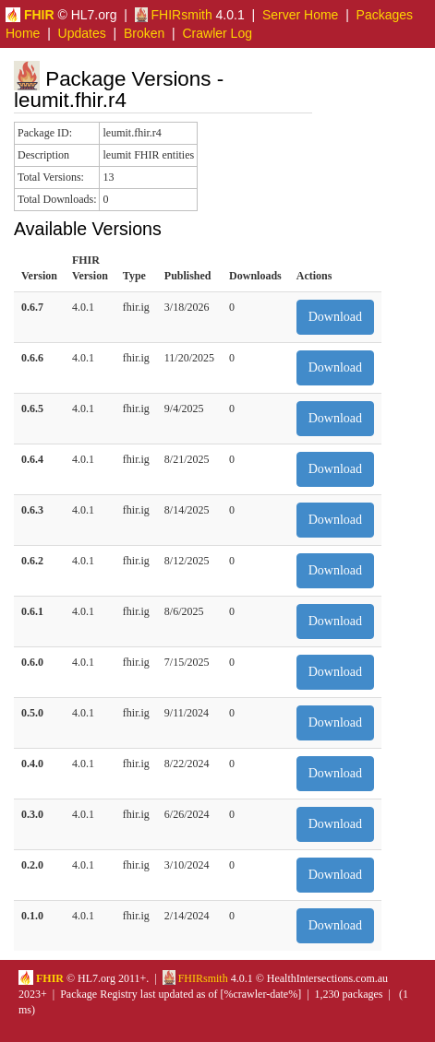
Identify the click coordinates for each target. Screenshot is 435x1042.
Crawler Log (216, 33)
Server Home (300, 14)
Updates (82, 33)
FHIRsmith (173, 14)
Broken (144, 33)
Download (335, 317)
